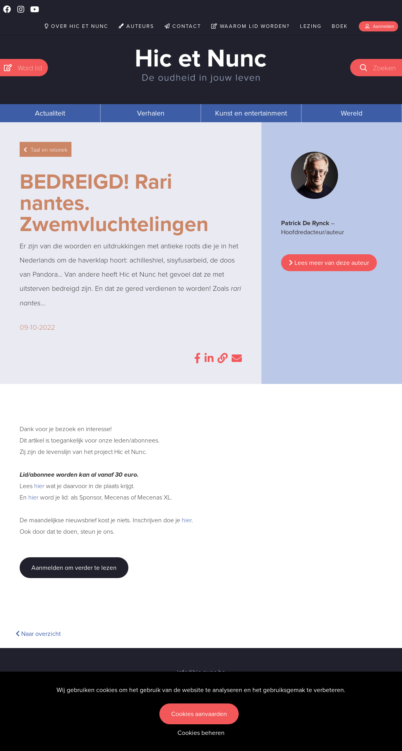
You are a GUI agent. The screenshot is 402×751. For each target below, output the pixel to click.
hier (39, 485)
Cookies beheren (201, 732)
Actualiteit (50, 113)
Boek (340, 26)
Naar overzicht (38, 633)
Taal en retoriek (46, 149)
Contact (182, 26)
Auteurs (136, 26)
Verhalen (150, 113)
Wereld (351, 113)
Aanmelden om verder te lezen (74, 567)
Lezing (311, 26)
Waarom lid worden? (250, 26)
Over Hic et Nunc (76, 26)
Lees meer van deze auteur (329, 262)
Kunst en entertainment (251, 113)
